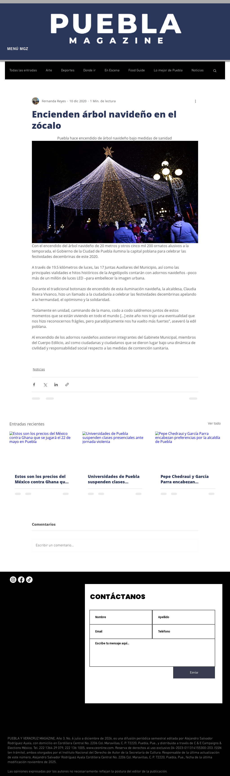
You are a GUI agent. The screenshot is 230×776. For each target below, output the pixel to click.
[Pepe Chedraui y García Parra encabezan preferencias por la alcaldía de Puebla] (188, 450)
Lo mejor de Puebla (168, 70)
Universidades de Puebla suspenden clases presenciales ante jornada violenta (115, 479)
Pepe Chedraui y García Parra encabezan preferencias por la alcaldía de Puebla (185, 479)
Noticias (197, 70)
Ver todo (214, 423)
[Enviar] (194, 672)
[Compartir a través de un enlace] (67, 384)
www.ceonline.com (100, 748)
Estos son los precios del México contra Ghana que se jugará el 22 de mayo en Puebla (41, 479)
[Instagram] (13, 579)
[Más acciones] (195, 101)
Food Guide (136, 70)
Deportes (67, 70)
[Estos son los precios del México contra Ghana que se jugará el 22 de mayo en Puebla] (42, 450)
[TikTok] (29, 579)
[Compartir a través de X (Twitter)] (45, 384)
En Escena (112, 70)
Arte (49, 70)
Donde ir (89, 70)
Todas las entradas (23, 70)
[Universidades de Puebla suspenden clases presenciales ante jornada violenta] (115, 450)
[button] (215, 70)
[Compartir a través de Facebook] (34, 384)
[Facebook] (21, 579)
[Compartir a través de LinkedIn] (56, 384)
